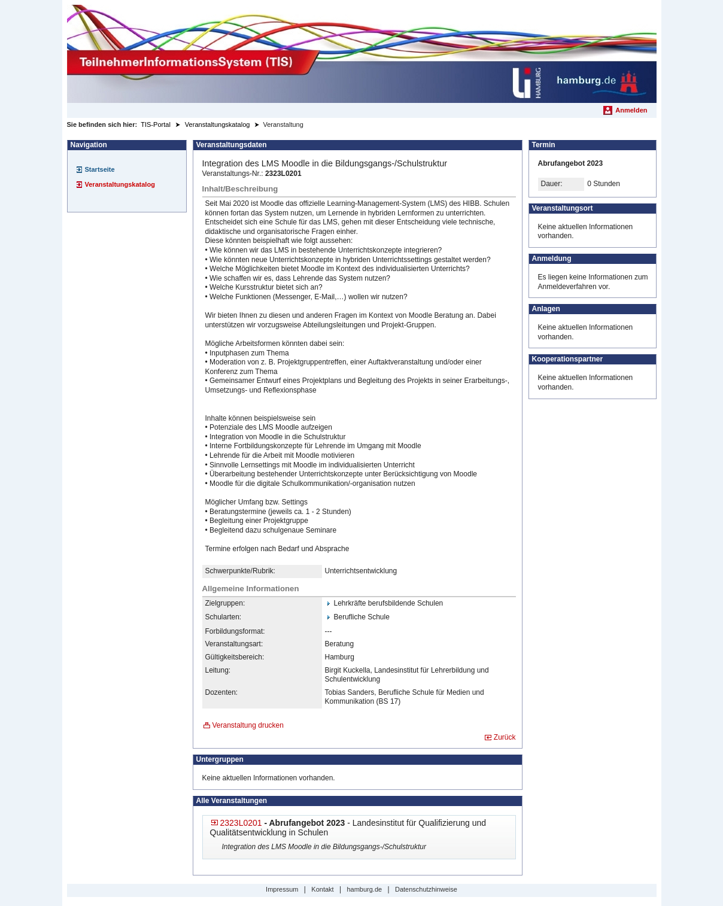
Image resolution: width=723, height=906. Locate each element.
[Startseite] (362, 54)
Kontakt (322, 889)
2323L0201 (241, 823)
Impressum (282, 889)
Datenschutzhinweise (426, 889)
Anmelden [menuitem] (631, 110)
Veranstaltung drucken (248, 725)
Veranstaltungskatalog (120, 184)
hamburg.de (364, 889)
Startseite (100, 169)
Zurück (505, 737)
